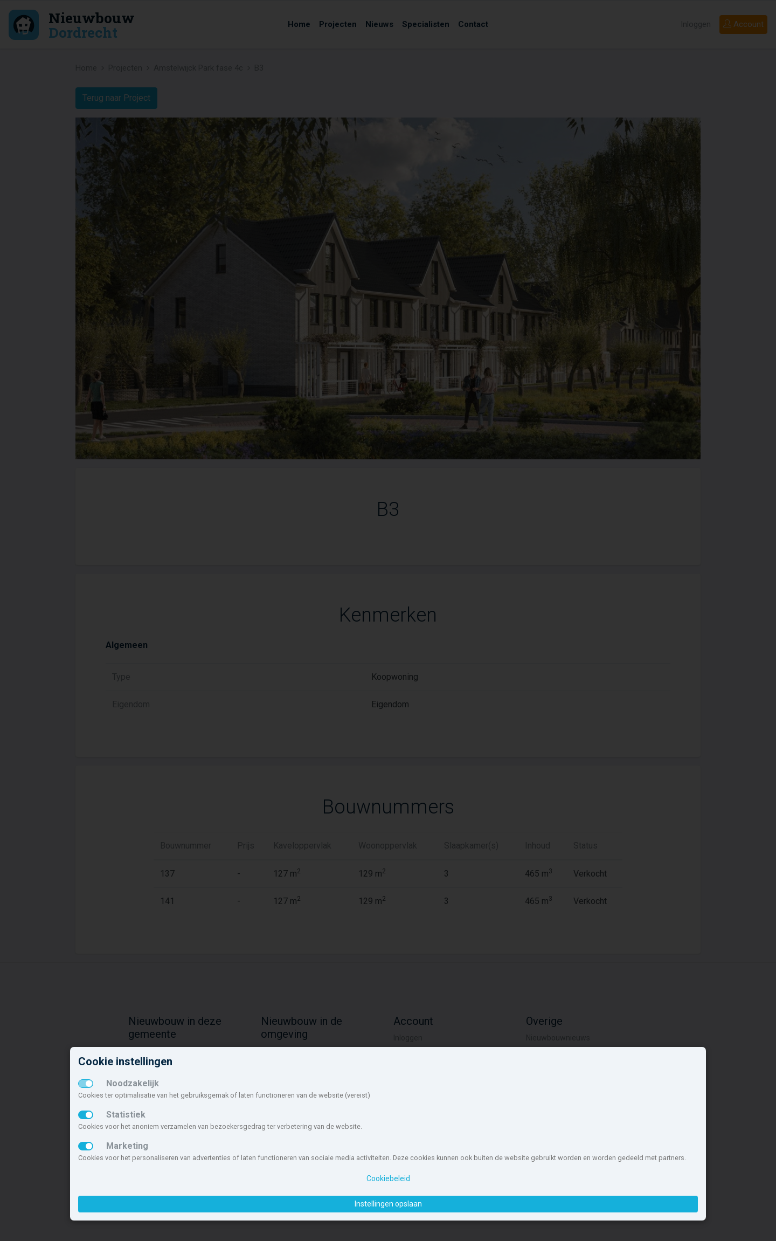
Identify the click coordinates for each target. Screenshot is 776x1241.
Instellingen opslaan (388, 1203)
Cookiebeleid (388, 1178)
